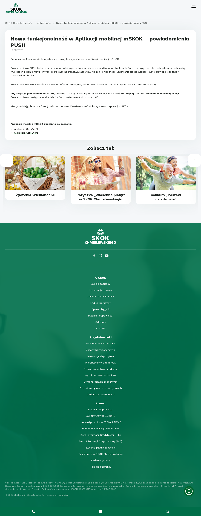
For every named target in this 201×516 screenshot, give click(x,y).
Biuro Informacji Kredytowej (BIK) (100, 434)
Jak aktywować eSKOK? (100, 415)
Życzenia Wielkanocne (35, 195)
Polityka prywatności (57, 495)
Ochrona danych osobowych (100, 381)
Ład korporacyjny (100, 302)
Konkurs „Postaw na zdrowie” (166, 197)
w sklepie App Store (26, 132)
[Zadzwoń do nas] (33, 511)
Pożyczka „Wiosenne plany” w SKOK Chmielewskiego (100, 197)
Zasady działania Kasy (100, 296)
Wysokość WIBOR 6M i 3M (100, 375)
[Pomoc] (100, 403)
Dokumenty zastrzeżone (100, 343)
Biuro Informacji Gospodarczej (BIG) (100, 441)
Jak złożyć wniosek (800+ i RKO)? (100, 422)
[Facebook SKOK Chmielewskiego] (94, 256)
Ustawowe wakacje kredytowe (100, 428)
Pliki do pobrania (101, 466)
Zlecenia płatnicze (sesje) (100, 447)
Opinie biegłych (100, 309)
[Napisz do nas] (100, 511)
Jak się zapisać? (100, 283)
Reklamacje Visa (100, 460)
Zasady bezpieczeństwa (100, 349)
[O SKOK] (100, 277)
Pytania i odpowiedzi (100, 315)
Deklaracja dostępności (100, 394)
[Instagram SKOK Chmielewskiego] (100, 256)
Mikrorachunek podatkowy (100, 362)
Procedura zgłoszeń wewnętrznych (100, 388)
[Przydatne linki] (100, 337)
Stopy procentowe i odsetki (100, 369)
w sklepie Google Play (27, 129)
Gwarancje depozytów (100, 356)
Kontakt (100, 328)
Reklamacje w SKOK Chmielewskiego (101, 454)
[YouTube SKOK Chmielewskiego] (106, 256)
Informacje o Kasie (100, 290)
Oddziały (100, 322)
